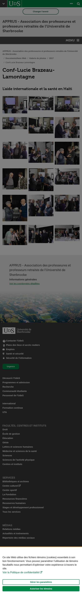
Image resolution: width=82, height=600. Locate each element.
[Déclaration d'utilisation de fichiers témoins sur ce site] (41, 573)
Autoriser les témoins (41, 588)
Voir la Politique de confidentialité (20, 572)
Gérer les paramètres (41, 582)
